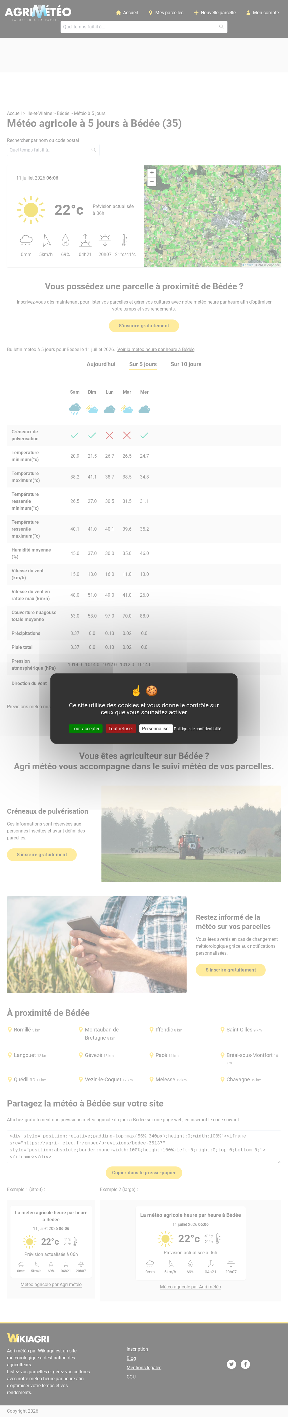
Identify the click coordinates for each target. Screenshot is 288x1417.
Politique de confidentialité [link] (197, 728)
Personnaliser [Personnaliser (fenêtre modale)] (156, 728)
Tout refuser (120, 728)
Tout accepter (85, 728)
